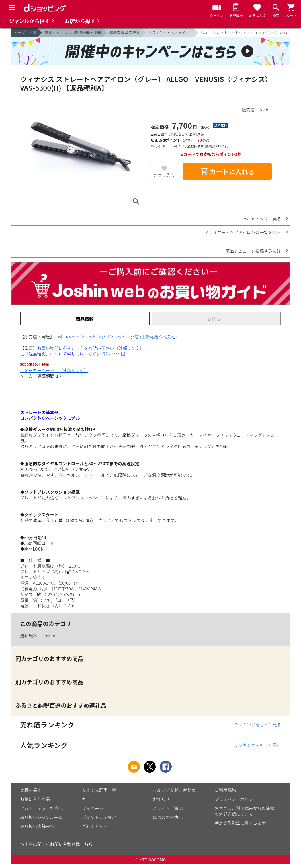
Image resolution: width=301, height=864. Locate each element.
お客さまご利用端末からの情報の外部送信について (245, 811)
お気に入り (164, 175)
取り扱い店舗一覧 (37, 826)
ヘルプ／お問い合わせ (174, 790)
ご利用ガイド (95, 826)
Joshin (48, 635)
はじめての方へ (168, 817)
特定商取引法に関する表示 (240, 823)
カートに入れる (227, 171)
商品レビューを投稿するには (253, 251)
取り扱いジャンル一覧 (41, 817)
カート (88, 799)
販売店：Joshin (257, 110)
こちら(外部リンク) (102, 354)
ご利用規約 (225, 790)
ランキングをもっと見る (257, 724)
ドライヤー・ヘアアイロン (170, 32)
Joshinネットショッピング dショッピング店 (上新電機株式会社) (115, 337)
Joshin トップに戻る (261, 218)
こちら (86, 844)
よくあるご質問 (168, 808)
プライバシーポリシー (236, 799)
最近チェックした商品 (41, 808)
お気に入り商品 (35, 799)
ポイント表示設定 (99, 817)
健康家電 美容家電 (124, 32)
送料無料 (28, 635)
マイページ (92, 808)
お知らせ (161, 799)
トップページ (25, 32)
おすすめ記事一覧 (99, 790)
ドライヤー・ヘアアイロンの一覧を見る (242, 232)
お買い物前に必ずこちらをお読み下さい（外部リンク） (90, 348)
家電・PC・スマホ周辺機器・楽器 (72, 32)
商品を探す (31, 790)
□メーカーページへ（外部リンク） (54, 370)
